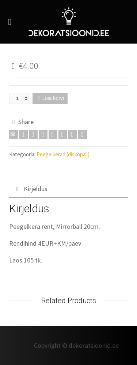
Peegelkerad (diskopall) (63, 154)
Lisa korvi (53, 98)
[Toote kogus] (20, 98)
